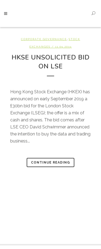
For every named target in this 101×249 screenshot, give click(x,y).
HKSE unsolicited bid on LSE (51, 62)
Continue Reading (50, 162)
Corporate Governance (44, 39)
